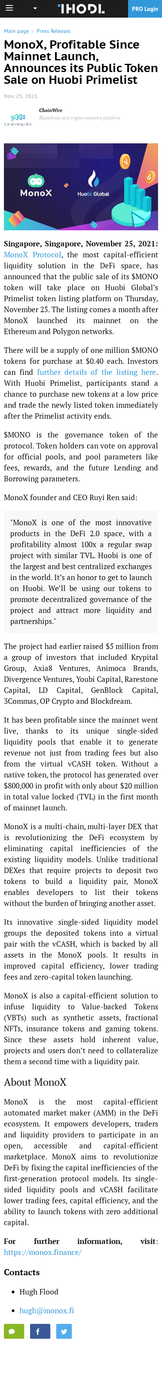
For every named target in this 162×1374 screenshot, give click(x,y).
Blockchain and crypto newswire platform (80, 118)
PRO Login (145, 9)
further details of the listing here (96, 372)
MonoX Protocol (32, 254)
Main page (16, 30)
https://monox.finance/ (43, 1252)
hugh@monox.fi (47, 1310)
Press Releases (54, 30)
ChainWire (50, 110)
